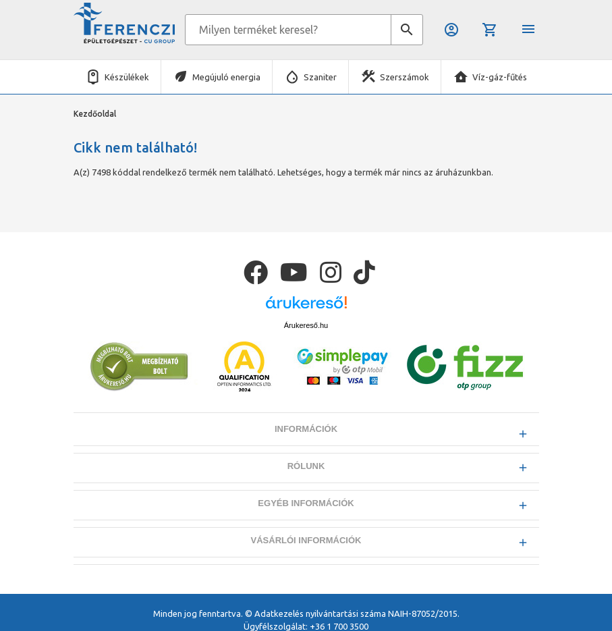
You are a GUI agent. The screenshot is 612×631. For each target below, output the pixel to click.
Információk (306, 429)
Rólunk (306, 466)
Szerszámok (404, 77)
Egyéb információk (306, 503)
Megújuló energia (226, 77)
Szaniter (320, 77)
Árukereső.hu (306, 325)
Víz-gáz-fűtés (499, 77)
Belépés (451, 30)
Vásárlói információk (306, 540)
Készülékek (127, 77)
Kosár (490, 30)
